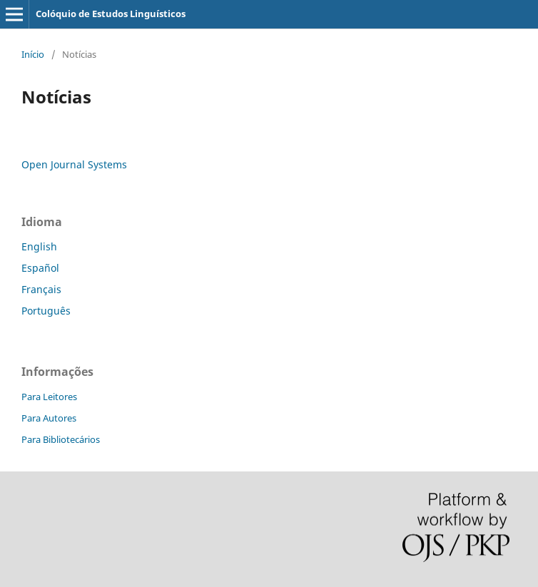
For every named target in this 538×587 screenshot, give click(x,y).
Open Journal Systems (74, 164)
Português (46, 310)
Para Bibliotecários (60, 439)
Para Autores (48, 418)
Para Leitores (49, 396)
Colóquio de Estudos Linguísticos (111, 13)
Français (41, 289)
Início (32, 54)
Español (40, 268)
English (39, 246)
